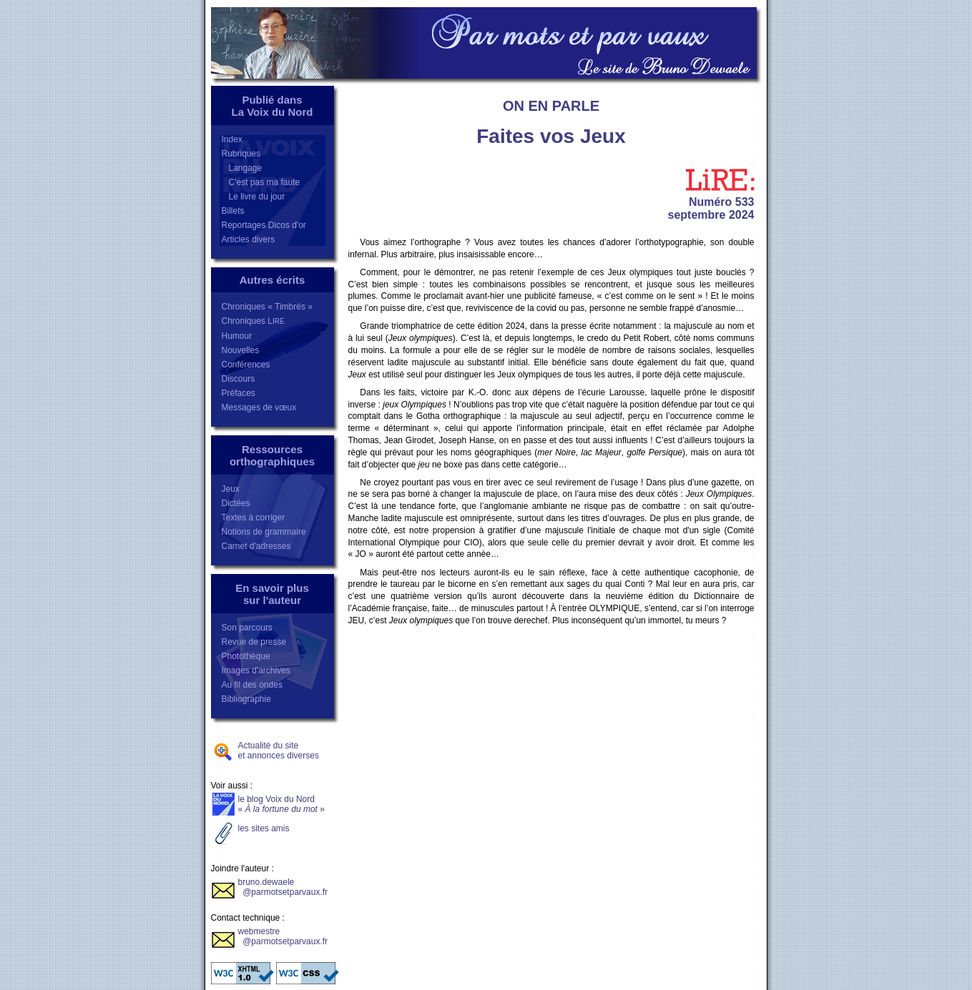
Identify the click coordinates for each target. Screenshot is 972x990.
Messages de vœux (259, 407)
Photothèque (246, 656)
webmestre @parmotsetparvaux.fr (283, 936)
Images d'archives (256, 670)
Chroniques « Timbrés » (267, 307)
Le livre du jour (253, 197)
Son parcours (247, 628)
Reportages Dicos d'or (264, 225)
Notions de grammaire (264, 532)
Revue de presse (254, 642)
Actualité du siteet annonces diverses (278, 751)
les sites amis (264, 828)
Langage (242, 168)
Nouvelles (241, 350)
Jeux (231, 489)
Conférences (246, 365)
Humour (237, 336)
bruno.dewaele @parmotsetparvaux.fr (283, 887)
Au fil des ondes (252, 685)
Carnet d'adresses (256, 546)
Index (232, 139)
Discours (238, 379)
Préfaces (238, 393)
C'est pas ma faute (261, 182)
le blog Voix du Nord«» (281, 804)
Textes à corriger (253, 518)
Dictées (236, 503)
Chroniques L (253, 321)
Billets (233, 211)
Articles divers (248, 239)
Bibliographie (246, 699)
